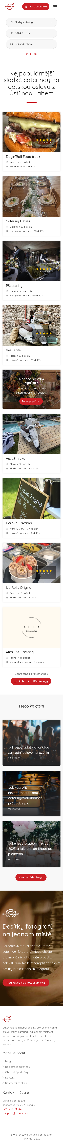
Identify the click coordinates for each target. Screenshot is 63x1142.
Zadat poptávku (31, 401)
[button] (31, 22)
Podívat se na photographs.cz (26, 982)
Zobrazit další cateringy (31, 681)
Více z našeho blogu (31, 877)
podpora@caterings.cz (16, 1113)
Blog (8, 1061)
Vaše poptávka (36, 6)
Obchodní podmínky (17, 1072)
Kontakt (9, 1077)
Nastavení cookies (16, 1083)
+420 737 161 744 (12, 1109)
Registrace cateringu (17, 1066)
